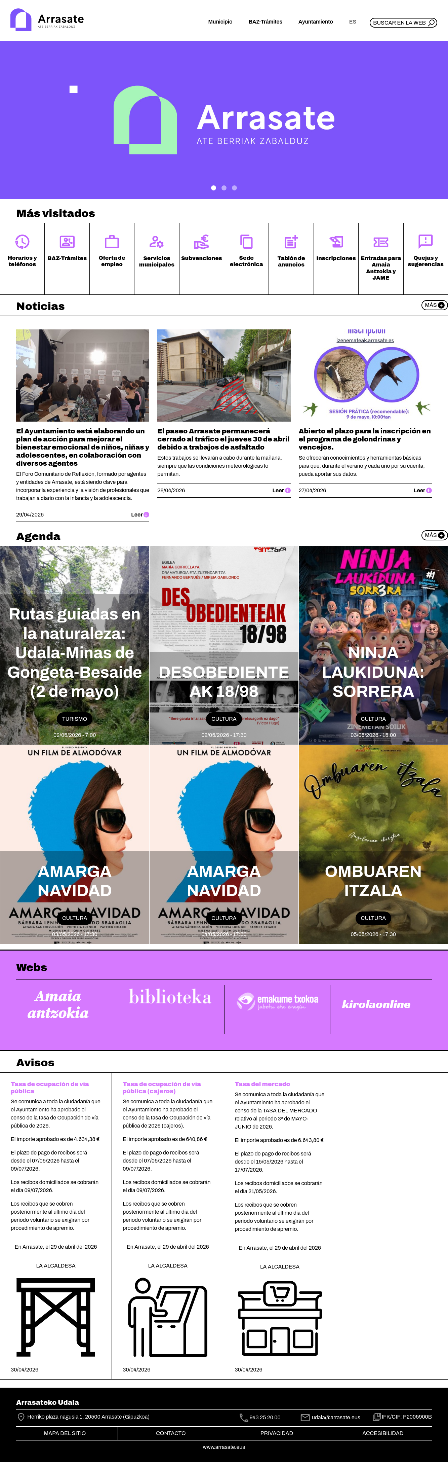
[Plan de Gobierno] (234, 188)
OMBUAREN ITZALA (373, 881)
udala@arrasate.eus (330, 1417)
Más (435, 305)
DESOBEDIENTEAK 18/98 (224, 682)
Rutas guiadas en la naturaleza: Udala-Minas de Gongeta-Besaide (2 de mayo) (74, 652)
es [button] (352, 22)
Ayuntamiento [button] (315, 22)
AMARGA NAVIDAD (74, 881)
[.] (213, 188)
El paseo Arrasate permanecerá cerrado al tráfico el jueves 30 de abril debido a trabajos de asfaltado (223, 439)
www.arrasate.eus (224, 1447)
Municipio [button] (220, 22)
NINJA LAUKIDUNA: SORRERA (373, 672)
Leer (140, 515)
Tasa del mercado (262, 1084)
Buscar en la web (399, 23)
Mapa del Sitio (65, 1433)
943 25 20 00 (265, 1417)
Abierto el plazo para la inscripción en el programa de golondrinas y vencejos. (365, 439)
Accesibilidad (382, 1433)
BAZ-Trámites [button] (265, 22)
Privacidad (276, 1433)
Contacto (171, 1433)
